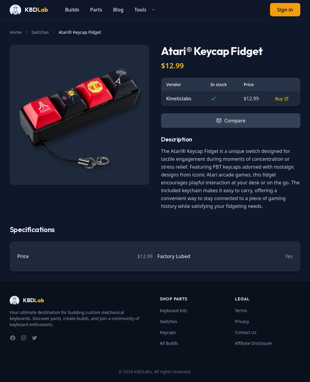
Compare (231, 120)
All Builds (169, 343)
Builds (72, 9)
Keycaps (168, 332)
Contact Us (245, 332)
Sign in (285, 9)
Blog (118, 9)
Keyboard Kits (173, 310)
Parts (96, 9)
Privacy (242, 321)
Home (16, 32)
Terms (241, 310)
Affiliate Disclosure (253, 343)
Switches (40, 32)
